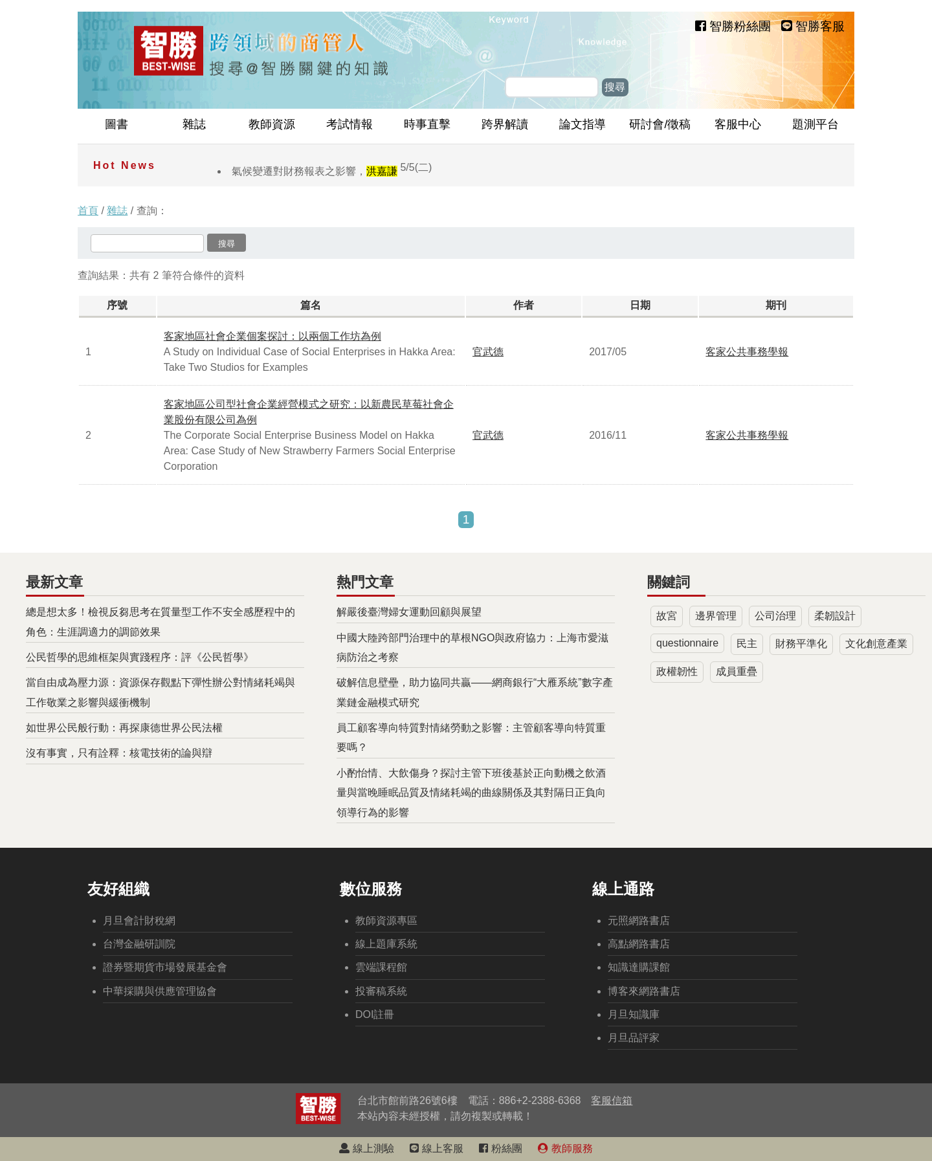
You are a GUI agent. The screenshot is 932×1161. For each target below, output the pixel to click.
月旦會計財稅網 (139, 920)
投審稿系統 (381, 991)
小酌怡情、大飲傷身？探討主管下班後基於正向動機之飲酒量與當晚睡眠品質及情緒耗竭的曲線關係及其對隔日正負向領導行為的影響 (471, 793)
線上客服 (436, 1148)
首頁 (88, 210)
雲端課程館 (381, 967)
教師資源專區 (386, 920)
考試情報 (349, 124)
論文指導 (582, 124)
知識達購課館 (639, 967)
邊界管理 (716, 615)
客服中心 (738, 124)
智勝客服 (813, 26)
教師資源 (272, 124)
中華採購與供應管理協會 (160, 991)
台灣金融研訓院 (139, 943)
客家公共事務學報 (746, 351)
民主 (747, 643)
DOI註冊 (374, 1014)
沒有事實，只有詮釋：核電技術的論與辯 (119, 752)
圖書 (116, 124)
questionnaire (687, 642)
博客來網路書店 (644, 991)
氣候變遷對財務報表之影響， (332, 171)
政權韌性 (677, 671)
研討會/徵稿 (660, 124)
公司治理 (775, 615)
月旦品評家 (634, 1037)
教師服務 (565, 1148)
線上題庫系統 (386, 943)
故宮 (666, 615)
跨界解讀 (505, 124)
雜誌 (194, 124)
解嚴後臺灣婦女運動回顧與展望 (409, 611)
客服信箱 (611, 1100)
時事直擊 (427, 124)
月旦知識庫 (634, 1014)
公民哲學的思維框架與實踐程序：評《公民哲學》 (140, 657)
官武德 (488, 351)
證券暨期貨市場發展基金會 (165, 967)
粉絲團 (500, 1148)
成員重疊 (736, 671)
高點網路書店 (639, 943)
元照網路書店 (639, 920)
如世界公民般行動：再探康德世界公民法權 (124, 727)
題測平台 (815, 124)
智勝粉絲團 (733, 26)
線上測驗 (366, 1148)
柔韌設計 (835, 615)
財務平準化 (801, 643)
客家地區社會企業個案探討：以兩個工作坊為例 (272, 336)
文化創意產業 (876, 643)
